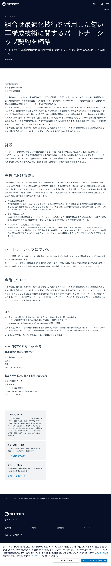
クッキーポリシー (35, 556)
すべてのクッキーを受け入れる (94, 560)
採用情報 (60, 528)
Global (15, 520)
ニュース (14, 17)
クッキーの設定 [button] (102, 553)
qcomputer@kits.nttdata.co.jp (25, 391)
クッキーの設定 (66, 560)
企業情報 (8, 528)
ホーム (7, 17)
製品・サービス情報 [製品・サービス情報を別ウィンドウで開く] (12, 535)
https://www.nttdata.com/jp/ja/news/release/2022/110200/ (35, 323)
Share (105, 9)
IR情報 (33, 528)
